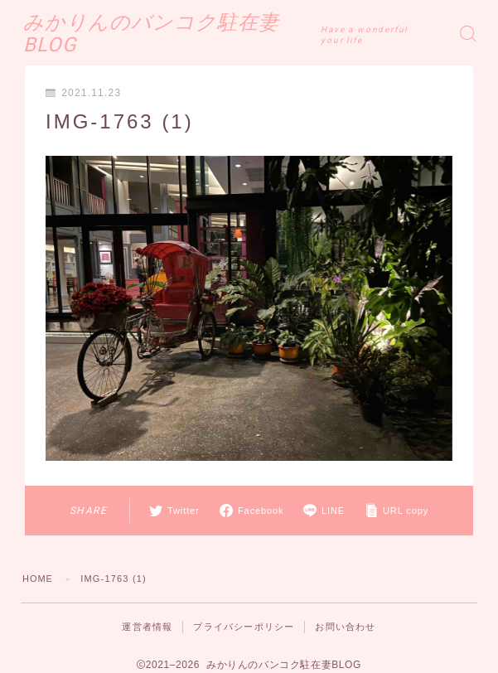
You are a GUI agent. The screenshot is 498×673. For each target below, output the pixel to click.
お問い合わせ (345, 627)
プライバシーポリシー (243, 627)
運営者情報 (147, 627)
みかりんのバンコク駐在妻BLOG (179, 33)
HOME (38, 578)
